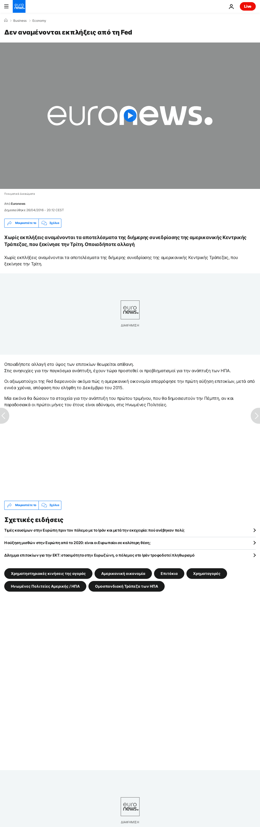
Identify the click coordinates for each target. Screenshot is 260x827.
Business (20, 20)
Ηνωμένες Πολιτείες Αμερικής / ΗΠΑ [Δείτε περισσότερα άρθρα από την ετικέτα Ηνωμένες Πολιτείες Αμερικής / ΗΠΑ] (45, 586)
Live (248, 6)
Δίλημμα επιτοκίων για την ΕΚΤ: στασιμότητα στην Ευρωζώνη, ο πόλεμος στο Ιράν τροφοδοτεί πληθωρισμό (99, 555)
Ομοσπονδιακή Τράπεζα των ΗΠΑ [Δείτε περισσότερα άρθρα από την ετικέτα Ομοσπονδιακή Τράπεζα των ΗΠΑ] (126, 586)
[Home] (5, 20)
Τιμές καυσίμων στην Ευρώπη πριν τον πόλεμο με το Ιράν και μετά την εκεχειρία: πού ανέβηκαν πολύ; (94, 530)
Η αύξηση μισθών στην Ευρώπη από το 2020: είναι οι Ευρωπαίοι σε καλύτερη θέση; (77, 542)
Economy (39, 20)
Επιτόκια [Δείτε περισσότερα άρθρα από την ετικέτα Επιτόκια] (169, 573)
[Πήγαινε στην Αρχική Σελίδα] (19, 6)
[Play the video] (130, 116)
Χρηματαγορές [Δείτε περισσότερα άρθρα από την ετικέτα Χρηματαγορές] (206, 573)
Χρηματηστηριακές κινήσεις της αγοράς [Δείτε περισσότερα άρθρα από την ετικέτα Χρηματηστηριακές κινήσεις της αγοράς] (48, 573)
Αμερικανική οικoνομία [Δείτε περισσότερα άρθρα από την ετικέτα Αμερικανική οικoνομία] (123, 573)
